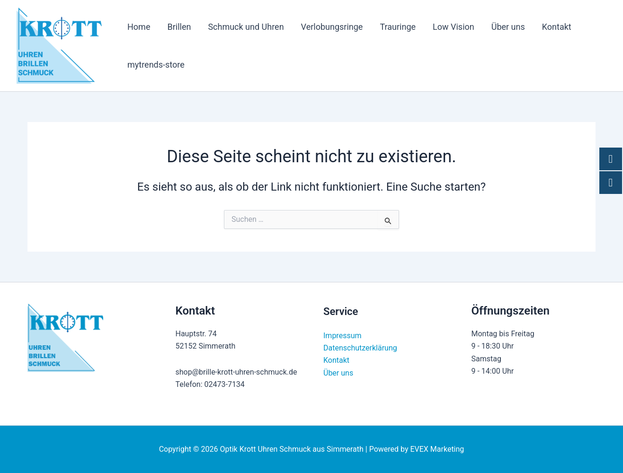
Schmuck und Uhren (246, 27)
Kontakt (556, 27)
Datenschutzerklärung (360, 347)
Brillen (179, 27)
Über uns (508, 27)
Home (138, 27)
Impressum (342, 335)
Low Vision (453, 27)
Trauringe (398, 27)
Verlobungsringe (332, 27)
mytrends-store (156, 65)
